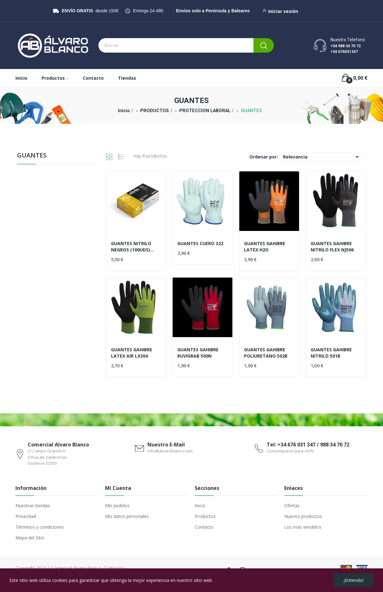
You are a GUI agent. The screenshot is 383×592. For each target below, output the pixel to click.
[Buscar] (263, 45)
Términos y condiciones (39, 527)
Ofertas (292, 506)
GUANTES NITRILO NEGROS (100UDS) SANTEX (131, 246)
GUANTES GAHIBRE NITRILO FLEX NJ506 (332, 246)
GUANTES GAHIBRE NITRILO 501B (331, 353)
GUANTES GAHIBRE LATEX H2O (264, 246)
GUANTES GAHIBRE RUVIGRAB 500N (198, 353)
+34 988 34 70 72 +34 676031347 (345, 49)
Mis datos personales (127, 516)
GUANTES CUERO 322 (200, 243)
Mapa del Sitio (29, 538)
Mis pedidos (117, 506)
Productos (205, 516)
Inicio (200, 506)
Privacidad (25, 516)
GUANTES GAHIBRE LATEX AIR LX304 (131, 353)
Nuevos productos (303, 516)
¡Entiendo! (354, 580)
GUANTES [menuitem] (32, 155)
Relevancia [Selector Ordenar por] (322, 157)
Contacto (204, 527)
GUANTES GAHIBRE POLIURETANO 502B (265, 353)
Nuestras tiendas (32, 506)
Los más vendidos (302, 527)
